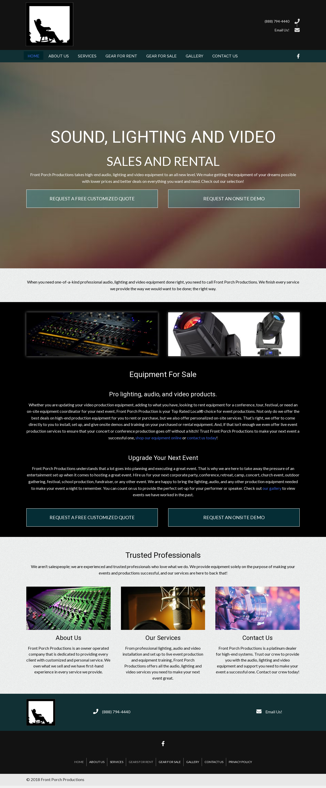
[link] (33, 55)
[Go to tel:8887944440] (191, 20)
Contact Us (214, 762)
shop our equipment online (158, 437)
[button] (92, 199)
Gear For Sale (170, 762)
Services (116, 762)
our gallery (272, 488)
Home (79, 762)
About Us (96, 762)
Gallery (192, 762)
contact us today (201, 437)
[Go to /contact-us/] (191, 29)
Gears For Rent (141, 762)
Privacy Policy (240, 762)
